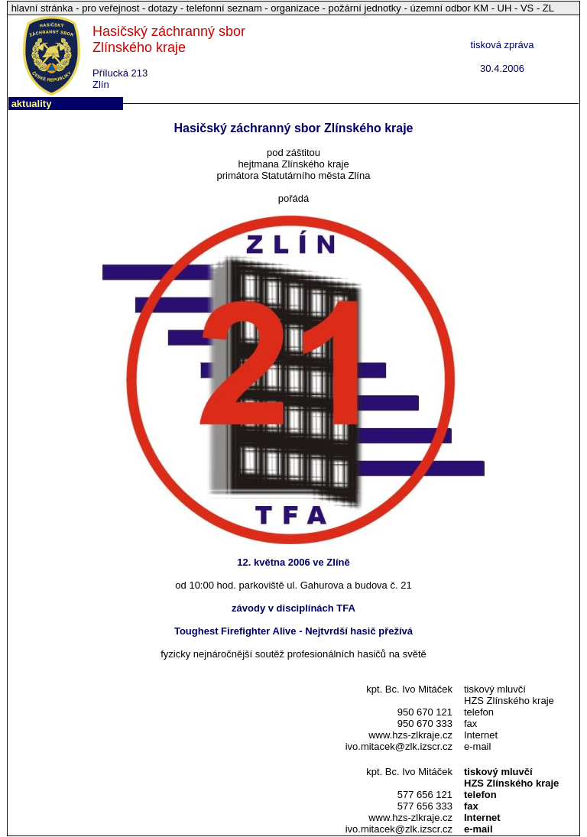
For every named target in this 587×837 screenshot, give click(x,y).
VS (527, 8)
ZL (548, 8)
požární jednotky (364, 8)
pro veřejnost (112, 8)
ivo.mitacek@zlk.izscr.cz (398, 746)
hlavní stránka (43, 8)
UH (505, 8)
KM (481, 8)
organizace (295, 8)
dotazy (162, 8)
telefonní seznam (224, 8)
